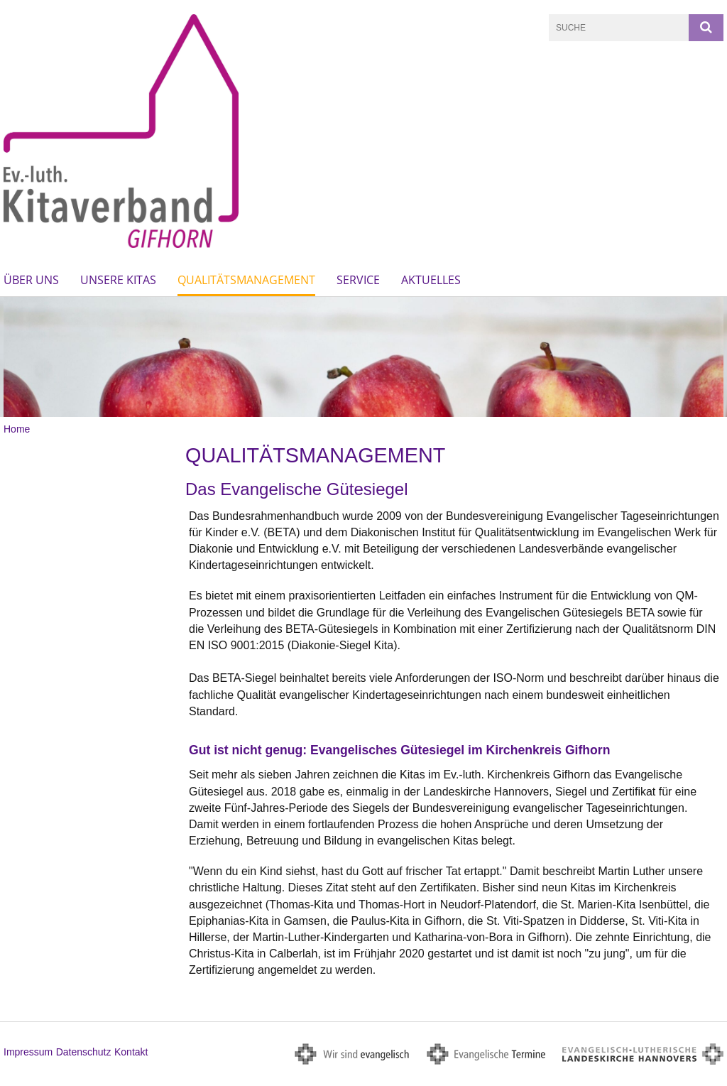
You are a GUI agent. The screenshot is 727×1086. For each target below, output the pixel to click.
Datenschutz (83, 1052)
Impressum (28, 1052)
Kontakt (131, 1052)
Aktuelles (431, 280)
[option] (363, 357)
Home (17, 429)
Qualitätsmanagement (246, 280)
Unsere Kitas (118, 280)
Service (358, 280)
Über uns (31, 280)
